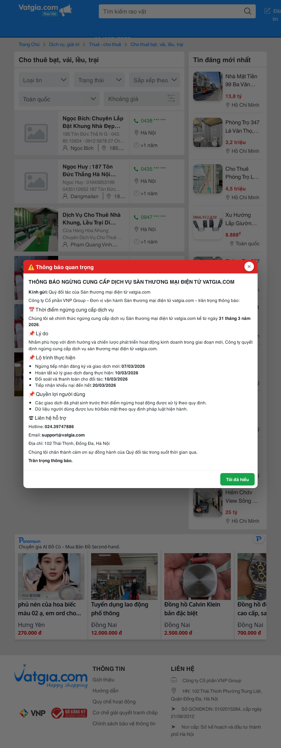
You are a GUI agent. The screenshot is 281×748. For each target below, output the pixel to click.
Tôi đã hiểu (237, 479)
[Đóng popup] (249, 266)
